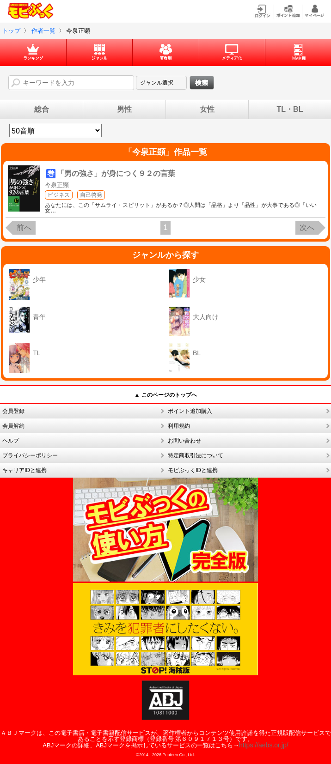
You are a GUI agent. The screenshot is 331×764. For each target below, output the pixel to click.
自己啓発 (91, 195)
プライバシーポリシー (30, 455)
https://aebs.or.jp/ (263, 745)
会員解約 (13, 426)
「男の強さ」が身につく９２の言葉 (116, 173)
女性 (207, 109)
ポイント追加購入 (190, 411)
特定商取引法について (195, 455)
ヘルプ (10, 440)
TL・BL (290, 109)
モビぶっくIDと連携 (193, 470)
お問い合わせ (184, 440)
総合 (41, 109)
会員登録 (13, 411)
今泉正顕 (57, 185)
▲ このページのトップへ (165, 395)
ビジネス (59, 195)
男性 (124, 109)
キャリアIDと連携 (24, 470)
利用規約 (179, 426)
